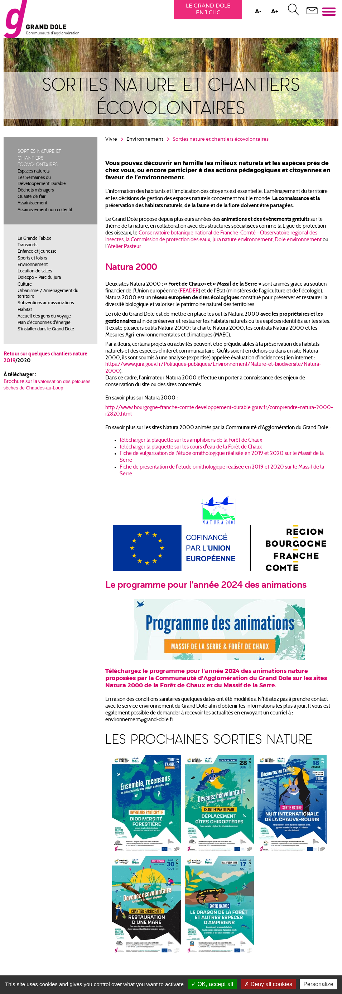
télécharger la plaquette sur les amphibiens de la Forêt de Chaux (191, 441)
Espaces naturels (33, 172)
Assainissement (32, 204)
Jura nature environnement (242, 240)
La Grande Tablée (35, 239)
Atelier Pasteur (124, 247)
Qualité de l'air (31, 197)
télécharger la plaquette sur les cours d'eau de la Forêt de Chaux (191, 448)
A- (258, 11)
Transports (27, 246)
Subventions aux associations (46, 304)
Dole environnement (298, 240)
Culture (25, 285)
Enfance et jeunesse (37, 252)
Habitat (25, 310)
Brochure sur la (21, 382)
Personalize (318, 984)
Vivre (111, 140)
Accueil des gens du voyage (44, 317)
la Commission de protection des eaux (168, 240)
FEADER (189, 292)
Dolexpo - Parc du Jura (39, 278)
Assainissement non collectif (45, 210)
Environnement (33, 265)
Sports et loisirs (32, 259)
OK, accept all (212, 984)
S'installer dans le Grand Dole (46, 330)
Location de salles (35, 272)
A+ (274, 11)
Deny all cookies (268, 984)
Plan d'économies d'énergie (44, 323)
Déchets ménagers (36, 191)
